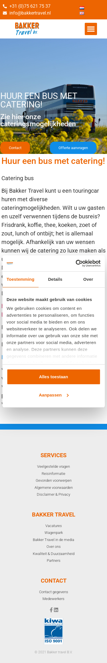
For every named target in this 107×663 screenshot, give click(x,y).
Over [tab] (88, 279)
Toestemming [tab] (21, 279)
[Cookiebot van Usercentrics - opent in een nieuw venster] (76, 263)
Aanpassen (53, 394)
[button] (91, 29)
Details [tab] (55, 279)
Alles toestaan (53, 376)
